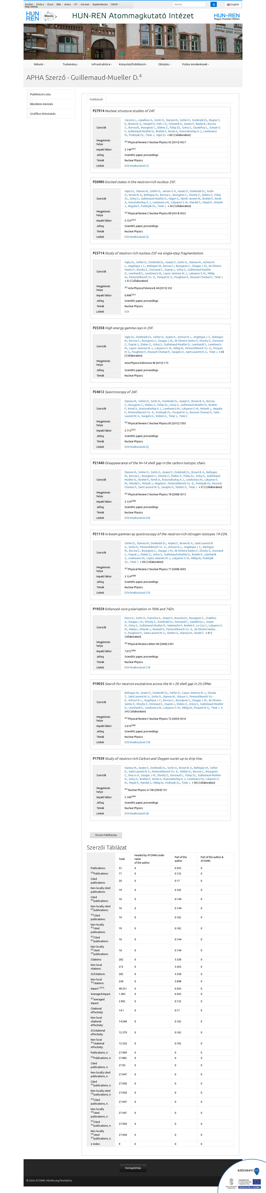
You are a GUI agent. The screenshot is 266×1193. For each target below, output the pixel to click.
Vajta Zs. (161, 135)
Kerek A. (173, 131)
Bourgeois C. (148, 127)
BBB (58, 4)
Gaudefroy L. (200, 127)
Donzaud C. (156, 269)
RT (75, 4)
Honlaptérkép (133, 1168)
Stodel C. (199, 632)
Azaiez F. (189, 123)
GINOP (114, 4)
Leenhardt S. (136, 273)
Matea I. (133, 629)
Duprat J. (170, 269)
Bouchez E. (181, 618)
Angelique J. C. (136, 265)
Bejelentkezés (100, 4)
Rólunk (39, 64)
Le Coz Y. (201, 625)
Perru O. (129, 618)
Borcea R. (134, 127)
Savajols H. (178, 351)
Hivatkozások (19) (140, 742)
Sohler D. (185, 120)
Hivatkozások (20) (140, 517)
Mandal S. (195, 202)
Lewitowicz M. (161, 202)
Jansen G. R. (169, 191)
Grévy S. (187, 127)
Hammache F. (174, 625)
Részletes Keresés (41, 104)
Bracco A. (134, 775)
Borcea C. (165, 194)
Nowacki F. (159, 629)
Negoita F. (133, 206)
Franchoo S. (154, 618)
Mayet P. (207, 202)
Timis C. (183, 416)
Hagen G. (174, 198)
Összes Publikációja (106, 835)
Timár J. (150, 135)
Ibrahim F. (161, 131)
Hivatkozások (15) (140, 592)
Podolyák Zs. (136, 135)
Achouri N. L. (185, 337)
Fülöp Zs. (175, 127)
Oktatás (164, 64)
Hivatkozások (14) (140, 667)
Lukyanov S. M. (179, 202)
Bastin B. (201, 123)
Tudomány (71, 64)
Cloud (50, 4)
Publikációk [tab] (96, 99)
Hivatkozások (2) (139, 236)
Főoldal (29, 4)
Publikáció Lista (40, 94)
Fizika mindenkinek (195, 64)
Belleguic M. (151, 194)
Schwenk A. (175, 123)
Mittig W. (178, 348)
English (233, 4)
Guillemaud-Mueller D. (141, 131)
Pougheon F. (181, 277)
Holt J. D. (162, 123)
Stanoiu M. (172, 120)
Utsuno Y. (182, 696)
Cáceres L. (131, 120)
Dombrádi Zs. (199, 120)
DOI (127, 165)
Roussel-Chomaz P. (201, 277)
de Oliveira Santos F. (186, 340)
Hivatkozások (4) (139, 813)
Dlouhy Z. (194, 194)
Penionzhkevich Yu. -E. (142, 277)
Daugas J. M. (199, 265)
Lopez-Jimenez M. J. (175, 273)
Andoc (67, 4)
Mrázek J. (206, 408)
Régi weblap (31, 6)
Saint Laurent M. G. (196, 351)
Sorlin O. (159, 120)
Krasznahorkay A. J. (190, 131)
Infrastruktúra (102, 64)
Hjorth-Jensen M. (191, 198)
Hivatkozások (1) (139, 165)
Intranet (85, 4)
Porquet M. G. (165, 277)
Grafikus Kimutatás (43, 113)
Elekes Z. (163, 127)
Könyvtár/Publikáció (133, 64)
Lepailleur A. (145, 120)
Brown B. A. (135, 123)
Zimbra (40, 4)
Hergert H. (149, 123)
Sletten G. (161, 416)
